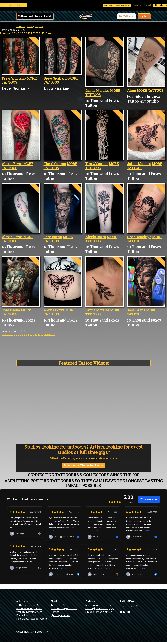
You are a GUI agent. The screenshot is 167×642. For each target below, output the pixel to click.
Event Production (26, 615)
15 (43, 33)
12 (34, 33)
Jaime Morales (97, 90)
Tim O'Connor (55, 163)
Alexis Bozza (12, 163)
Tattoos (22, 16)
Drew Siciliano (14, 78)
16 (46, 33)
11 (32, 33)
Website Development (29, 612)
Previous (5, 33)
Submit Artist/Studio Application (83, 465)
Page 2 (39, 26)
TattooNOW (58, 605)
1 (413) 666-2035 (60, 615)
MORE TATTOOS (150, 90)
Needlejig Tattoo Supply (99, 608)
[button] (126, 16)
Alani (132, 90)
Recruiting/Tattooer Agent (31, 618)
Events (48, 16)
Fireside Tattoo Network (99, 612)
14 (40, 33)
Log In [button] (143, 16)
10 (29, 33)
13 (37, 33)
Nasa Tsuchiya (139, 237)
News (38, 16)
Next (50, 33)
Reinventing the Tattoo (98, 605)
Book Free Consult (145, 5)
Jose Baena (53, 237)
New (30, 26)
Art (31, 16)
